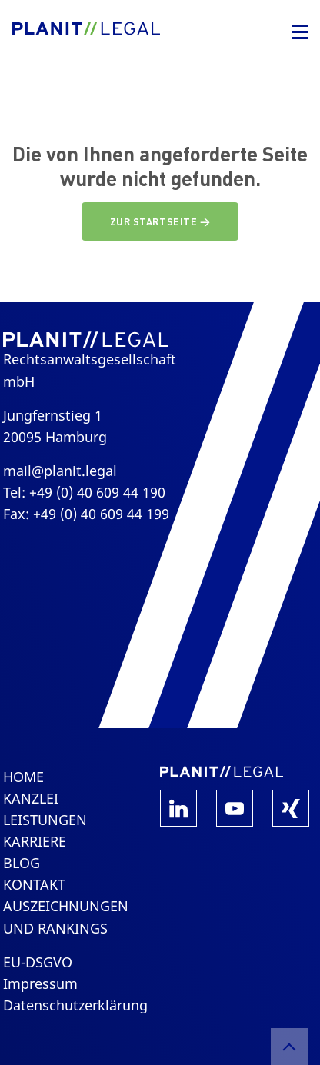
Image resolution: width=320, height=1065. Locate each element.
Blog (21, 863)
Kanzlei (30, 798)
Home (23, 776)
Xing (290, 808)
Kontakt (34, 884)
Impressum (40, 983)
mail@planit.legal (60, 470)
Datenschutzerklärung (75, 1005)
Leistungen (45, 819)
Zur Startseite (155, 221)
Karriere (34, 841)
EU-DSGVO (37, 962)
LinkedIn (178, 808)
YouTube (234, 808)
